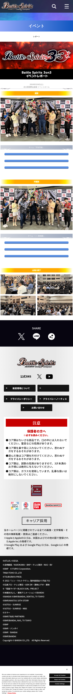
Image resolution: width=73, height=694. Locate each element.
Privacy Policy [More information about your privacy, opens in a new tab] (12, 693)
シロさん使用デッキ (36, 187)
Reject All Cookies (59, 679)
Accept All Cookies (60, 675)
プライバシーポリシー (21, 447)
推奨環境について (21, 437)
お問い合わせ (38, 456)
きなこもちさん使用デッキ (36, 271)
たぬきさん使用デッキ (36, 286)
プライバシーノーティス (55, 447)
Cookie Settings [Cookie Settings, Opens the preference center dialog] (60, 683)
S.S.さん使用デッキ (36, 158)
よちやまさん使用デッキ (36, 172)
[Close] (67, 669)
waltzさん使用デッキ (36, 300)
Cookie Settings (55, 437)
